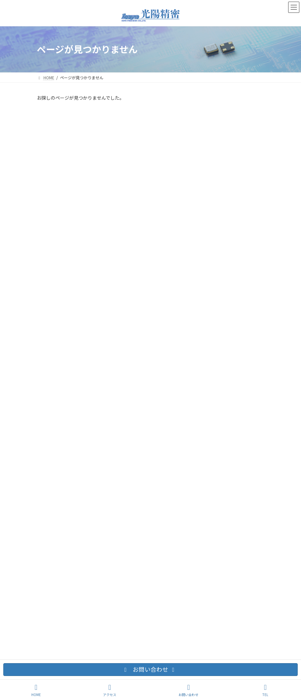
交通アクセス (91, 422)
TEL (265, 690)
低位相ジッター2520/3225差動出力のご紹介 (167, 134)
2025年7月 (50, 364)
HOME (36, 690)
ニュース (48, 331)
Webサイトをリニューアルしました (158, 193)
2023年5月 (50, 376)
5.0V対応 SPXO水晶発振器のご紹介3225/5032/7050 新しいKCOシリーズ (191, 256)
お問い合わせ (55, 422)
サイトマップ (128, 422)
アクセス (109, 690)
